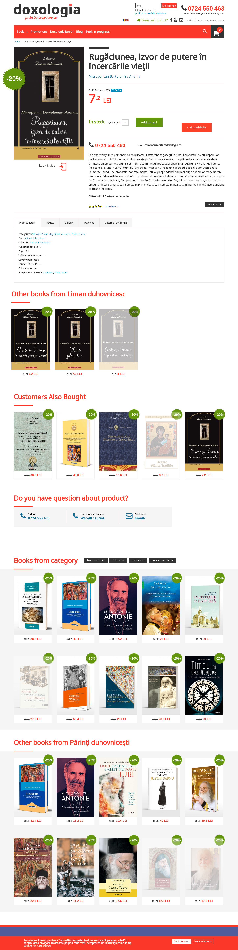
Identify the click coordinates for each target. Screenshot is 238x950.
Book (20, 32)
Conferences (78, 234)
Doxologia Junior (62, 32)
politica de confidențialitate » (150, 13)
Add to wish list (196, 127)
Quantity (114, 122)
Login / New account (214, 21)
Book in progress (97, 32)
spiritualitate (61, 272)
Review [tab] (50, 222)
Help (200, 21)
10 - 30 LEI (118, 560)
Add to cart (149, 122)
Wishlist (190, 21)
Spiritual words (62, 234)
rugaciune (48, 272)
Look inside (52, 167)
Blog (79, 32)
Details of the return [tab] (116, 222)
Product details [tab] (27, 222)
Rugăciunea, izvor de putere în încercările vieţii (48, 41)
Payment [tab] (89, 222)
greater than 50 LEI (162, 560)
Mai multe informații (42, 946)
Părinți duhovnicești (35, 238)
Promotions (39, 32)
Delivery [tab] (69, 222)
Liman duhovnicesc (40, 242)
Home (17, 41)
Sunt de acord (182, 941)
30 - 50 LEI (138, 560)
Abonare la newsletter (128, 28)
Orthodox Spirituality (42, 234)
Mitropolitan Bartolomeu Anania (114, 76)
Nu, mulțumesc (203, 941)
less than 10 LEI (95, 560)
